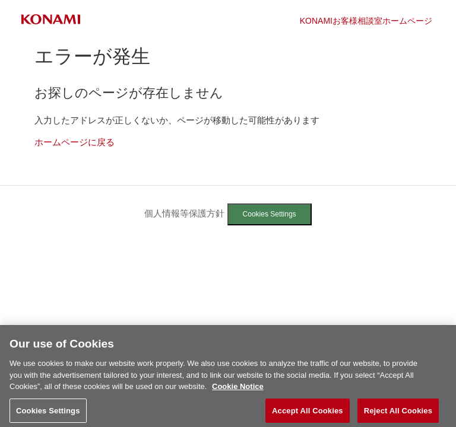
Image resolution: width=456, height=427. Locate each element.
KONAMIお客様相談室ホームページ (366, 21)
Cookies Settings (269, 214)
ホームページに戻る (74, 142)
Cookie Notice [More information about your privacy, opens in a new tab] (238, 389)
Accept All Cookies (307, 413)
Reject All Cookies (398, 413)
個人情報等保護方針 (184, 213)
